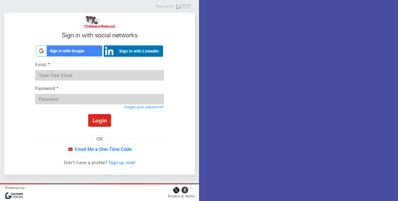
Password (47, 88)
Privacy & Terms (181, 196)
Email (42, 64)
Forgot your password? (144, 106)
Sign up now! (122, 162)
